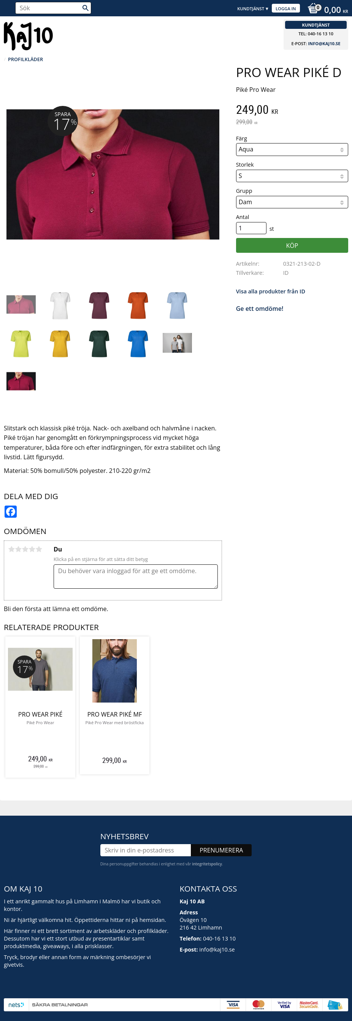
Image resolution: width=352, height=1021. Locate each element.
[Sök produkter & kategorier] (53, 8)
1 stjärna (11, 549)
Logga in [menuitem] (286, 8)
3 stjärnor (25, 549)
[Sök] (85, 8)
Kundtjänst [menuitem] (250, 8)
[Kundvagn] (326, 10)
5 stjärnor (38, 549)
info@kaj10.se (324, 43)
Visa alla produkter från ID (270, 291)
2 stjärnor (18, 549)
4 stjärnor (32, 549)
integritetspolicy (207, 864)
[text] (292, 110)
